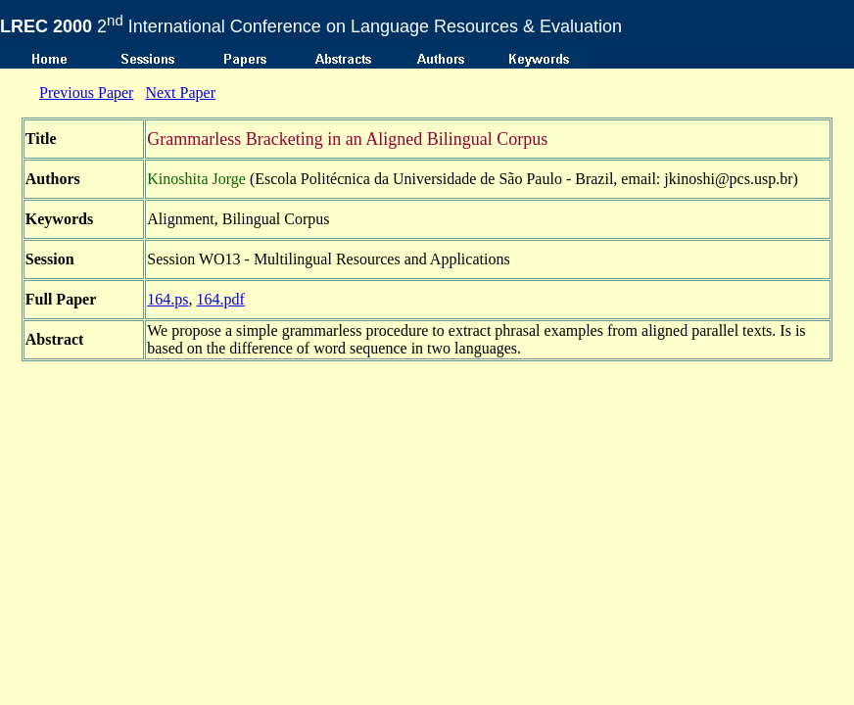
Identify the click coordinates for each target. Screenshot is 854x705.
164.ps (167, 299)
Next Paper (180, 92)
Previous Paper (86, 92)
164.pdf (221, 299)
